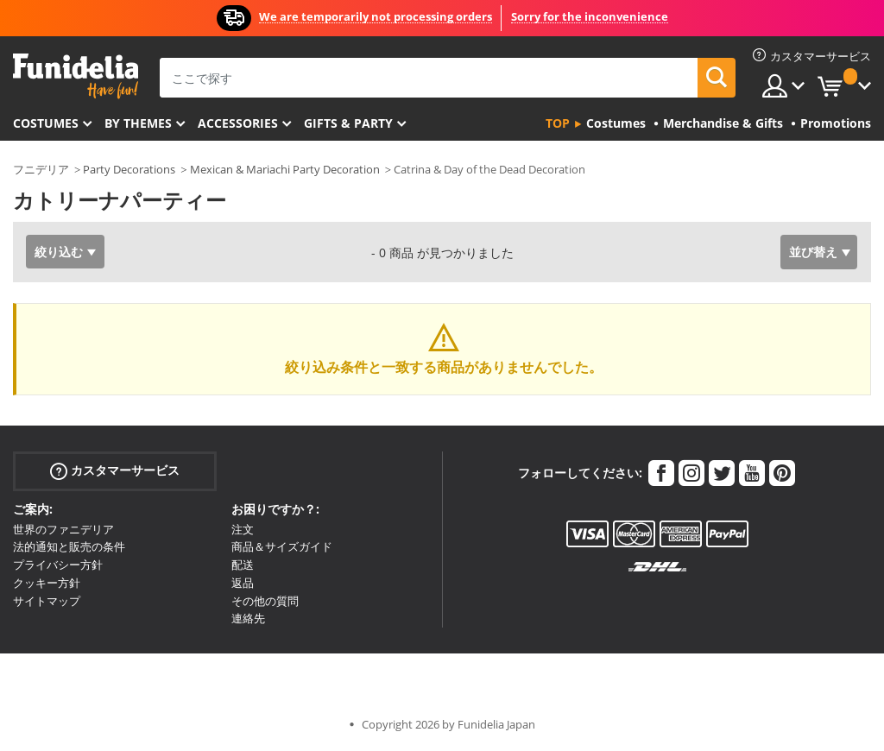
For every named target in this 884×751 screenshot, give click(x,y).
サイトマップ (46, 601)
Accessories (238, 123)
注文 (242, 529)
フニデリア (41, 169)
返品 (242, 582)
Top (558, 123)
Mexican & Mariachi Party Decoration (285, 169)
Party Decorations (129, 169)
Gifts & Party (348, 123)
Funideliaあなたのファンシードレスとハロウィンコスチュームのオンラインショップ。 (75, 76)
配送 (242, 564)
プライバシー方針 (58, 564)
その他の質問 (265, 601)
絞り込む (59, 251)
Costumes (46, 123)
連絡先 (248, 618)
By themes (138, 123)
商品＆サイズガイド (281, 546)
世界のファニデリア (63, 529)
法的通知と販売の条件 (69, 546)
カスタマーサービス (115, 470)
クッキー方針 (46, 582)
